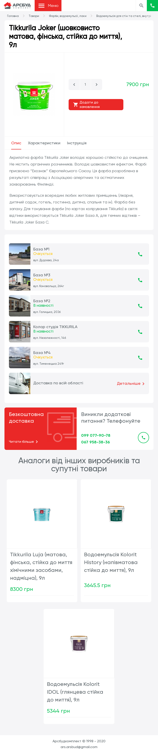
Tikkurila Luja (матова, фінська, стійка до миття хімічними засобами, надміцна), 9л (41, 566)
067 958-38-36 (95, 442)
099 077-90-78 (95, 435)
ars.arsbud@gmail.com (79, 747)
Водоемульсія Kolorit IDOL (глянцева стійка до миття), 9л (75, 692)
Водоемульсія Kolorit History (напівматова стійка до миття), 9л (111, 562)
